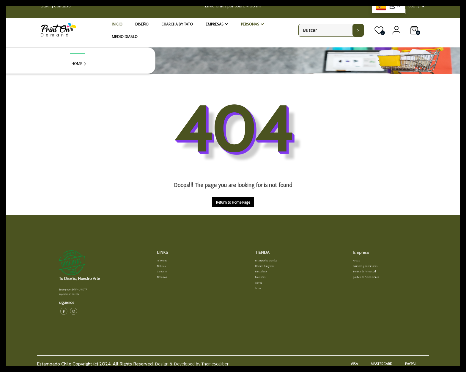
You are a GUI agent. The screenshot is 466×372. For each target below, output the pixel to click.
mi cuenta (168, 266)
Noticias (168, 270)
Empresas (214, 24)
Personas (250, 24)
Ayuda (363, 266)
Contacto (168, 274)
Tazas (265, 286)
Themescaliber (214, 364)
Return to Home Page (235, 203)
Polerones (266, 278)
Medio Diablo (125, 36)
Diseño (142, 24)
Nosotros (168, 278)
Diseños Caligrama (269, 270)
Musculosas (267, 274)
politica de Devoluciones (370, 278)
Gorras (265, 282)
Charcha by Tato (177, 24)
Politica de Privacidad (369, 274)
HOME (77, 63)
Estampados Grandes (270, 266)
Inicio (117, 24)
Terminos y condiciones (369, 270)
